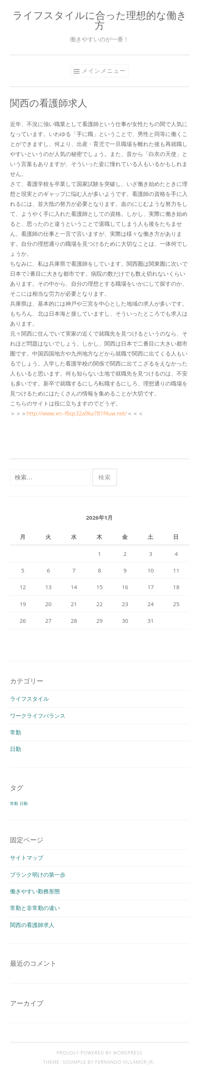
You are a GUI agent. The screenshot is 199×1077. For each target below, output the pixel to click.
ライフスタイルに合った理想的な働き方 (100, 20)
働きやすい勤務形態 (35, 891)
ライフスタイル (29, 698)
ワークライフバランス (37, 715)
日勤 (15, 748)
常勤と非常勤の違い (35, 907)
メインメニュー (104, 71)
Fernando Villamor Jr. (124, 1062)
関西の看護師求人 (32, 924)
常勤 (15, 732)
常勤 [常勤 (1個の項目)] (14, 803)
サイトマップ (26, 857)
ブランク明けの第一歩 (37, 874)
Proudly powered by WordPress (99, 1053)
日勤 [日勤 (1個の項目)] (24, 803)
